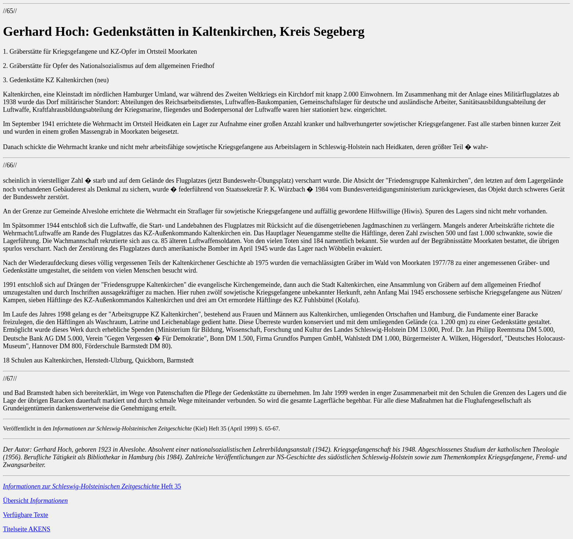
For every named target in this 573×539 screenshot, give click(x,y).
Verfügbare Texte (25, 515)
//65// (10, 11)
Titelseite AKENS (26, 529)
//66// (10, 165)
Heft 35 (92, 486)
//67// (10, 378)
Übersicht (35, 500)
